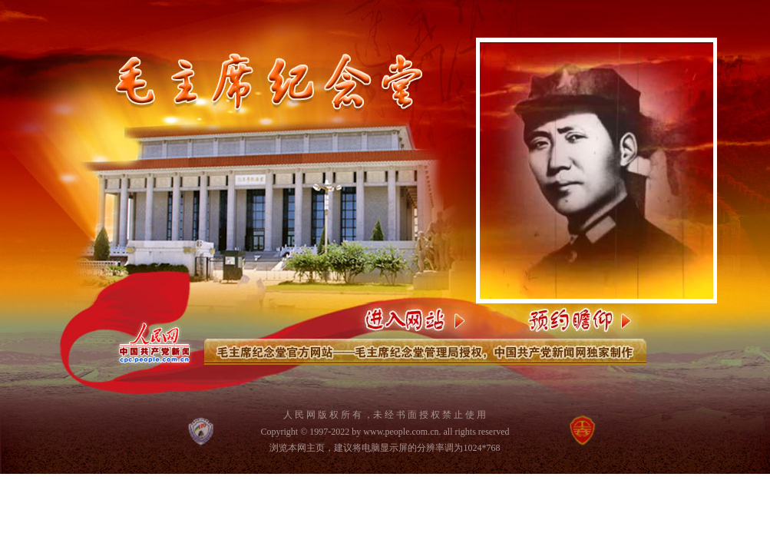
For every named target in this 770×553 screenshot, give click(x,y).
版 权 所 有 (340, 414)
